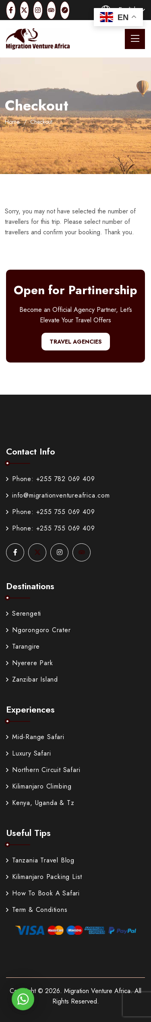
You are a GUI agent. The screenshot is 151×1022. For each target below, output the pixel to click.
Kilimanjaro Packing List (44, 876)
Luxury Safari (28, 753)
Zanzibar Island (32, 679)
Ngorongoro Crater (38, 630)
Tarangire (23, 646)
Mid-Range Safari (35, 736)
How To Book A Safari (43, 893)
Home (12, 122)
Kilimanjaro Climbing (39, 786)
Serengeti (23, 613)
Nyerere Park (29, 663)
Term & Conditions (37, 909)
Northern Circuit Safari (43, 769)
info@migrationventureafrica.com (58, 495)
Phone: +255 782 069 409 (50, 478)
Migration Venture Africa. (98, 990)
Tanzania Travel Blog (40, 860)
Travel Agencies (76, 342)
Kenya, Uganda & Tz (40, 802)
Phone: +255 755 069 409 (50, 511)
